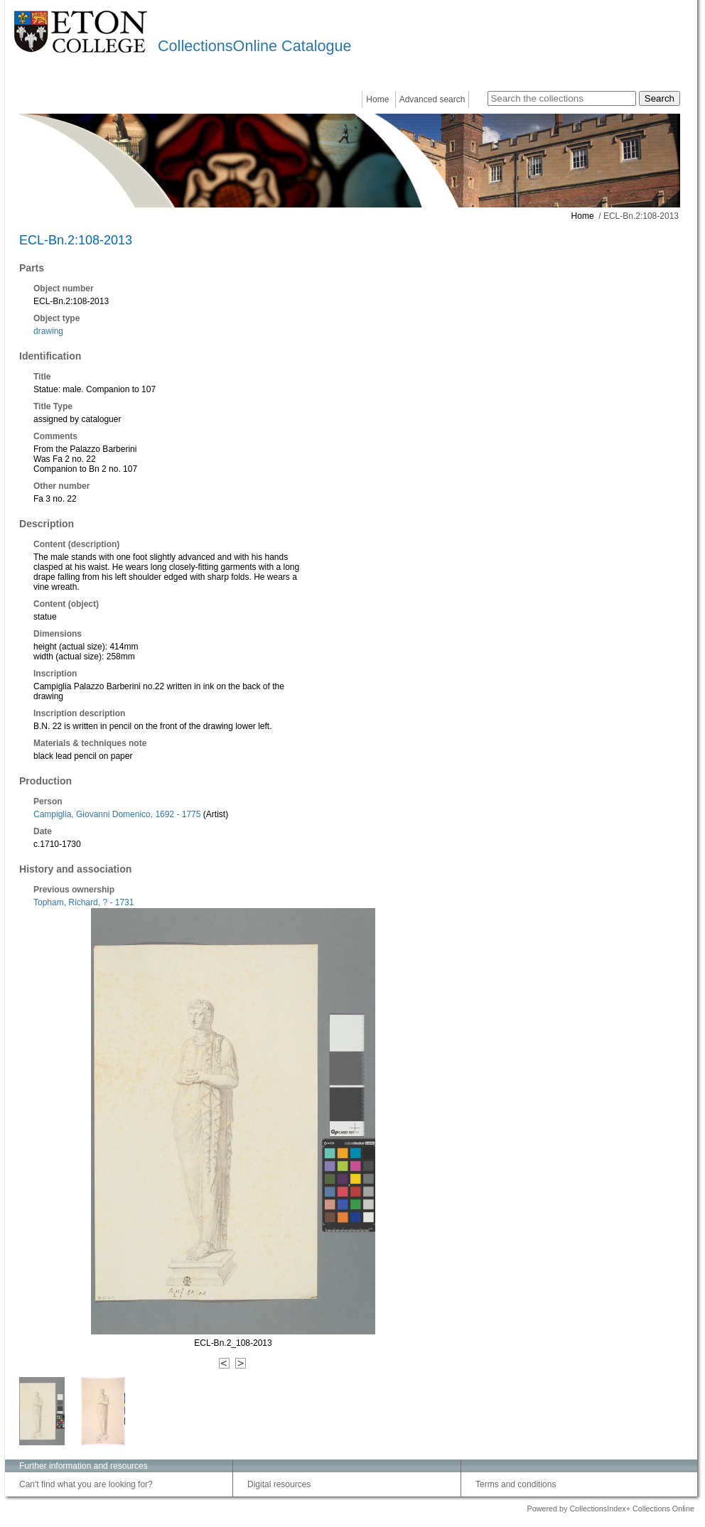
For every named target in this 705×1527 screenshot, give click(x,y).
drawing (48, 331)
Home (377, 99)
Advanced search (432, 99)
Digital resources (279, 1484)
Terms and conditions (515, 1484)
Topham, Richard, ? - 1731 (83, 902)
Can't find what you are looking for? (86, 1484)
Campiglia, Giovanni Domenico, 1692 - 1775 (116, 814)
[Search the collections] (562, 98)
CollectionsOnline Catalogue (254, 46)
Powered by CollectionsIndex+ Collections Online (610, 1508)
